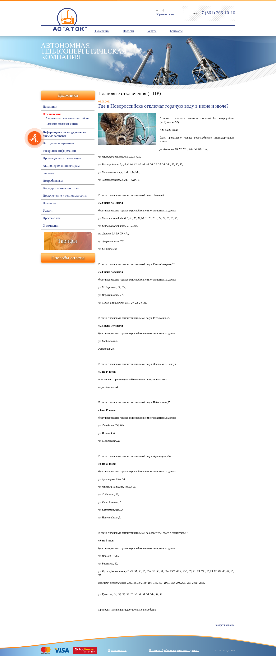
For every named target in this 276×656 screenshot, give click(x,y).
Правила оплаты (117, 650)
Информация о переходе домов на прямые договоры (64, 134)
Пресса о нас (52, 218)
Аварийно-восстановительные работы (67, 118)
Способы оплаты (68, 257)
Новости (128, 31)
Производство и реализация (62, 158)
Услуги (152, 31)
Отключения (52, 114)
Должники (68, 95)
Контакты (176, 31)
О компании (101, 31)
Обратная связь (165, 14)
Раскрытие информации (59, 151)
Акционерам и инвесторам (61, 166)
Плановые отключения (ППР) (62, 123)
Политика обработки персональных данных (174, 650)
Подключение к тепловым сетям (65, 195)
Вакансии (49, 203)
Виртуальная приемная (59, 143)
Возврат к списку (224, 625)
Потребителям (53, 180)
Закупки (48, 173)
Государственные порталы (61, 188)
